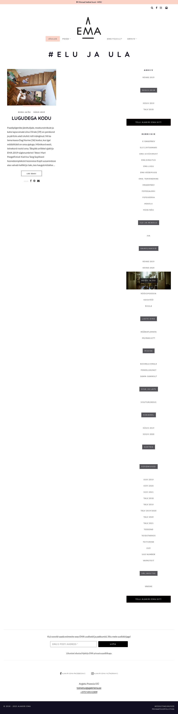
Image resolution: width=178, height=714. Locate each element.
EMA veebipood (148, 172)
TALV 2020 (149, 517)
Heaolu (148, 204)
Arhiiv (131, 39)
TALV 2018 (149, 109)
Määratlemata (149, 332)
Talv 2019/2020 (148, 511)
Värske (148, 586)
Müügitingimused (164, 706)
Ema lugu (148, 166)
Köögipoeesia (148, 293)
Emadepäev (149, 185)
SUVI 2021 (149, 492)
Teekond (148, 529)
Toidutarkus (149, 536)
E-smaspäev (148, 141)
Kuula (148, 306)
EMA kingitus (148, 160)
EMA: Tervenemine (149, 179)
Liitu (113, 644)
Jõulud (52, 39)
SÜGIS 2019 (39, 112)
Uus (149, 548)
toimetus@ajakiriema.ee (89, 687)
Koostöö (149, 300)
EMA (114, 39)
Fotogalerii (148, 191)
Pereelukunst (148, 370)
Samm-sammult (148, 376)
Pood (66, 39)
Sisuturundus (148, 402)
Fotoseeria (149, 197)
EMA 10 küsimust (149, 154)
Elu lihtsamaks (148, 147)
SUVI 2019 (149, 479)
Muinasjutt (148, 338)
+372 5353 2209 (88, 692)
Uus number (148, 554)
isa (148, 236)
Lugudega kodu (31, 118)
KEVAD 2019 (149, 77)
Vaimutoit (148, 560)
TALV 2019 (149, 504)
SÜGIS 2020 (148, 434)
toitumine (148, 542)
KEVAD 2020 (149, 268)
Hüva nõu (148, 210)
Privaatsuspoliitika (163, 709)
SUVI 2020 (149, 486)
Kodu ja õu (24, 112)
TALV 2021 (149, 523)
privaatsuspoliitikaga (102, 653)
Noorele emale (148, 364)
